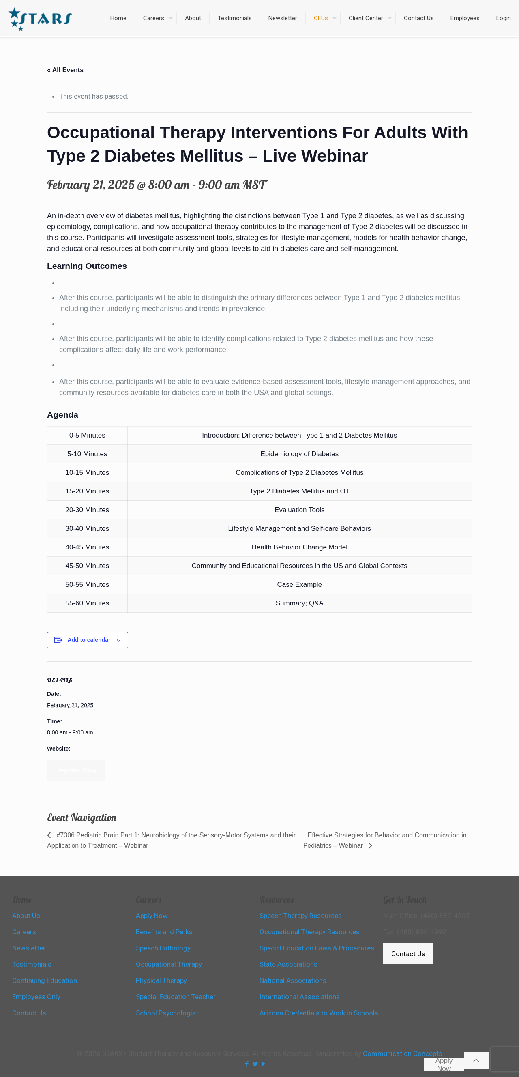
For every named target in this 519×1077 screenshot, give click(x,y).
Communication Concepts (402, 1053)
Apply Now (444, 1064)
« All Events (65, 70)
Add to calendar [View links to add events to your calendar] (89, 640)
